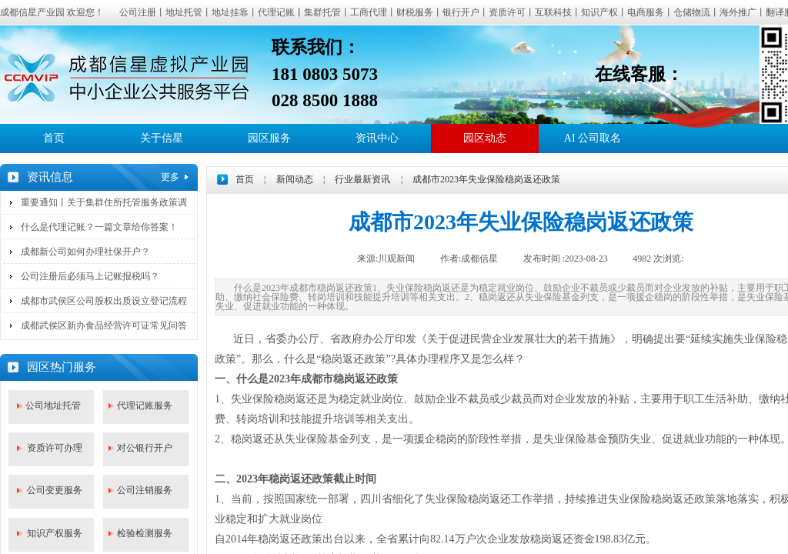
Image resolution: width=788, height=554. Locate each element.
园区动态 (484, 138)
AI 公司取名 (592, 138)
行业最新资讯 (362, 179)
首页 (54, 138)
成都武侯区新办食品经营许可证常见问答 (104, 325)
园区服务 (269, 138)
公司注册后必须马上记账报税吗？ (90, 276)
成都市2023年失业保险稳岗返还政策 (486, 179)
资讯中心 (377, 138)
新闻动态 (294, 179)
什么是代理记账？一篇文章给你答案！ (99, 227)
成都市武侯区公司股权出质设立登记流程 (104, 300)
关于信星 (161, 138)
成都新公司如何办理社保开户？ (85, 251)
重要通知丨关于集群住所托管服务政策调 (104, 202)
